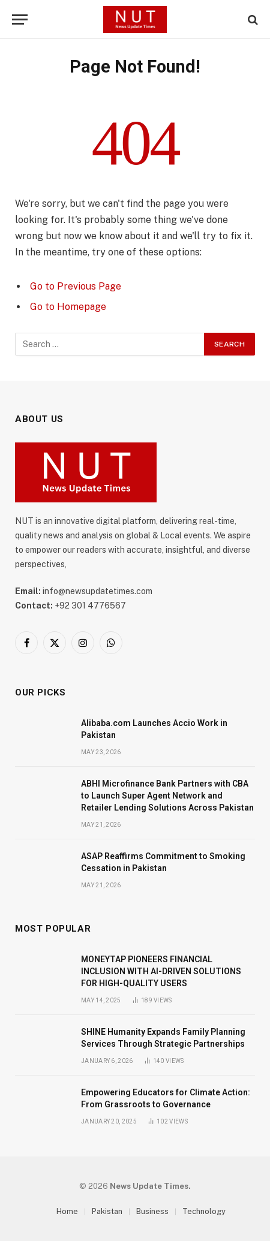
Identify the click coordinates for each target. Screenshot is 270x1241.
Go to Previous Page (75, 286)
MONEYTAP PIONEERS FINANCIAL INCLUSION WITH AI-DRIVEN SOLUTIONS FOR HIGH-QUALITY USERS (161, 971)
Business (152, 1211)
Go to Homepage (68, 306)
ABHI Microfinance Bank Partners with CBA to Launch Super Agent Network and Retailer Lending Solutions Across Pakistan (167, 795)
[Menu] (20, 19)
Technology (204, 1211)
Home (67, 1211)
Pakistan (107, 1211)
